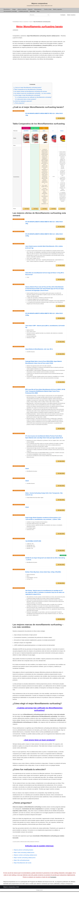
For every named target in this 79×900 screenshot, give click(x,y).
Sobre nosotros (71, 15)
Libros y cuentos (22, 9)
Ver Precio (27, 210)
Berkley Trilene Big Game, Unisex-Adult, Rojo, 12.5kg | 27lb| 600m (43, 574)
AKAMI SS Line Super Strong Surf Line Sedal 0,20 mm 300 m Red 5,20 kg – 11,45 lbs (45, 561)
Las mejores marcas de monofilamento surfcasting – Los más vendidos (32, 95)
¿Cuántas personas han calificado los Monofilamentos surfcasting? (34, 99)
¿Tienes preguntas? (19, 105)
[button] (10, 9)
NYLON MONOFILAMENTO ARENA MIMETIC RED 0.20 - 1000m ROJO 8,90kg (44, 316)
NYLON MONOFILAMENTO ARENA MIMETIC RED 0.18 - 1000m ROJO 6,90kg (44, 237)
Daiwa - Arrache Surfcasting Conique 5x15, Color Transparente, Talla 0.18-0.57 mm (44, 496)
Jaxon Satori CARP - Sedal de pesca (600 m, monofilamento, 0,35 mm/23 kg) (45, 328)
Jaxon (44, 133)
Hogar (14, 9)
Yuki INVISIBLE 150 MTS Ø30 (33, 543)
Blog (39, 11)
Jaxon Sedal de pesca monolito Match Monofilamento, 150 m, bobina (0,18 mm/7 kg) (44, 249)
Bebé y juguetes (59, 9)
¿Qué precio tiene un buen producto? (26, 101)
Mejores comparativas (24, 21)
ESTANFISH (26, 133)
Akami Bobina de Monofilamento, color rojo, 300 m (39, 351)
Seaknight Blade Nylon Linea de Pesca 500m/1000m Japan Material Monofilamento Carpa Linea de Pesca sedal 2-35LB (43, 364)
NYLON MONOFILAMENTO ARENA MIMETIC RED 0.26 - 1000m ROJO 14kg (44, 116)
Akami (27, 470)
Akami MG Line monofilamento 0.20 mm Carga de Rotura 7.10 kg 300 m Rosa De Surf (44, 276)
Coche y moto (49, 9)
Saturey (61, 133)
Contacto (62, 15)
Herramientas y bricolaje (10, 11)
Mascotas (33, 11)
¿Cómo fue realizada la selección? (23, 103)
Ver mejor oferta (61, 120)
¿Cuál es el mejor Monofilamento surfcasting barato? (28, 89)
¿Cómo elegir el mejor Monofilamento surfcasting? (27, 97)
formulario (53, 888)
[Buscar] (38, 15)
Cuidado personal (24, 11)
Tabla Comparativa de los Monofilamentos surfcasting (28, 91)
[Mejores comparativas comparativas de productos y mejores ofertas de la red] (39, 4)
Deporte (31, 9)
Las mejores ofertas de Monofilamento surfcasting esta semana (30, 93)
